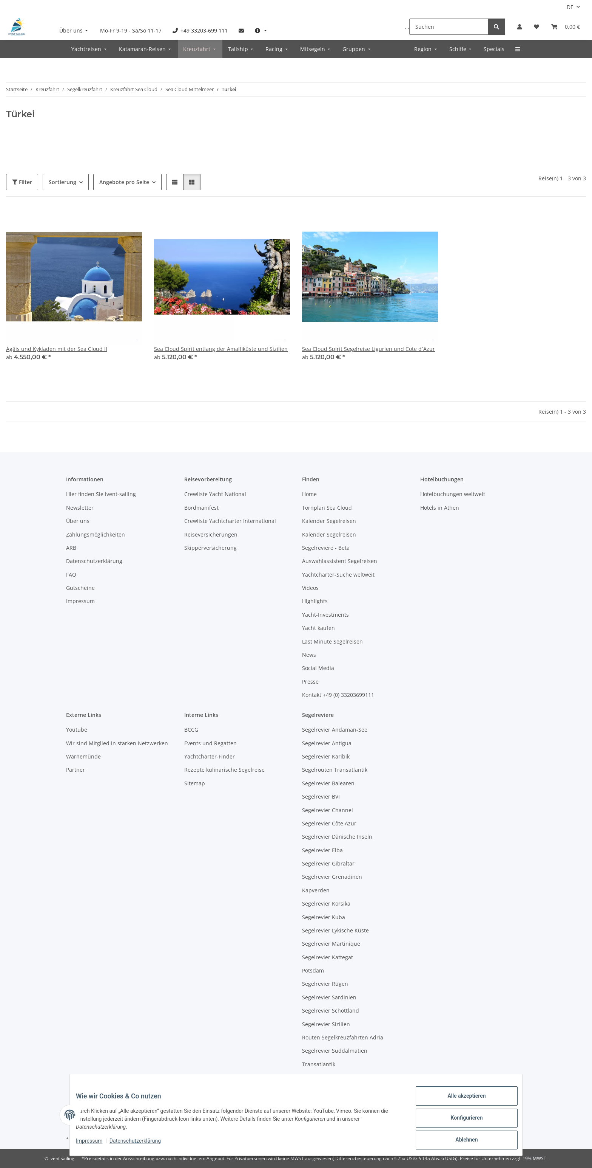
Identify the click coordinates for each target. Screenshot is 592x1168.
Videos (310, 587)
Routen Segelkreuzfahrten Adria (342, 1037)
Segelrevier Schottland (330, 1010)
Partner (75, 769)
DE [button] (570, 7)
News (309, 654)
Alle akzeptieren (460, 1102)
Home (309, 494)
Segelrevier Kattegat (327, 957)
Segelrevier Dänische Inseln (337, 836)
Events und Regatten (210, 743)
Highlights (315, 601)
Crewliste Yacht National (215, 494)
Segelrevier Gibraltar (328, 863)
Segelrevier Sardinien (329, 997)
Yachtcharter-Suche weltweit (338, 574)
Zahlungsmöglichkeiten (95, 534)
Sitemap (194, 783)
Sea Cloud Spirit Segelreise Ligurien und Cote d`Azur (368, 348)
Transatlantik (318, 1064)
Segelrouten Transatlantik (334, 769)
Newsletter (80, 507)
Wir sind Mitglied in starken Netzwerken (117, 743)
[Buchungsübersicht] (565, 27)
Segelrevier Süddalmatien (334, 1050)
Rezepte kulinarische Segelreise (224, 769)
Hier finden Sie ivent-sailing (101, 494)
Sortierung (62, 182)
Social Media (318, 668)
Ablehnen (460, 1141)
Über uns (77, 520)
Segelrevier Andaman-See (334, 729)
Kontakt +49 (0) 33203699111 (338, 694)
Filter (22, 182)
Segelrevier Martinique (331, 943)
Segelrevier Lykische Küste (335, 930)
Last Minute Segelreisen (332, 641)
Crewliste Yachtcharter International (230, 520)
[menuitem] (74, 30)
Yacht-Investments (325, 614)
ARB (71, 547)
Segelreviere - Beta (326, 547)
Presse (310, 681)
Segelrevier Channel (327, 810)
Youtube (76, 729)
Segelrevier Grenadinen (332, 876)
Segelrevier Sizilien (326, 1024)
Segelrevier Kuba (323, 917)
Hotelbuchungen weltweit (452, 494)
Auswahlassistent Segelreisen (339, 561)
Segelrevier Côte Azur (329, 823)
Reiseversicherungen (210, 534)
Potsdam (313, 970)
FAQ (71, 574)
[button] (519, 27)
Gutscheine (80, 587)
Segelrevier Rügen (325, 983)
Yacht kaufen (318, 627)
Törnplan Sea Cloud (327, 507)
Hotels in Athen (439, 507)
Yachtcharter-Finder (209, 756)
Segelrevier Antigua (327, 743)
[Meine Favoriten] (536, 27)
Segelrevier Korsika (326, 903)
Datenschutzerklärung (141, 1145)
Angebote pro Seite (124, 182)
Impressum (95, 1145)
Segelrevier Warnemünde (334, 1077)
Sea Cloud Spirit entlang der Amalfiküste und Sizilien (221, 348)
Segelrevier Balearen (328, 783)
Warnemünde (83, 756)
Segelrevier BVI (321, 796)
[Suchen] (448, 27)
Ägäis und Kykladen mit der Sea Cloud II (56, 348)
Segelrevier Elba (322, 850)
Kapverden (316, 890)
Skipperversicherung (210, 547)
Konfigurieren (460, 1121)
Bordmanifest (201, 507)
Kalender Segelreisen (329, 520)
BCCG (191, 729)
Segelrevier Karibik (326, 756)
